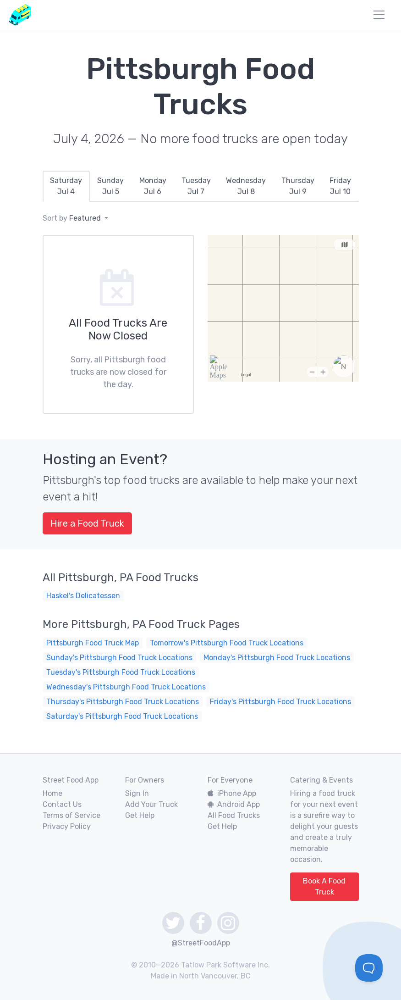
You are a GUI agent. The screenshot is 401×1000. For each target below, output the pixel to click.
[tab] (66, 186)
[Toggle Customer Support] (369, 968)
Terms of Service (71, 815)
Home (52, 793)
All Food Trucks (234, 815)
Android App (234, 804)
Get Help (139, 815)
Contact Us (62, 804)
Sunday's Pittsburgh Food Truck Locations (119, 657)
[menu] (379, 14)
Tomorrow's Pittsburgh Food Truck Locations (226, 643)
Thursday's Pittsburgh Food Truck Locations (122, 701)
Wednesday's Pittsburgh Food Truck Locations (126, 687)
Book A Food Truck (324, 886)
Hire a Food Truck (87, 523)
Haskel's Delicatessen (83, 595)
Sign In (137, 793)
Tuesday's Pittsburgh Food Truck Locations (120, 672)
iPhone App (232, 793)
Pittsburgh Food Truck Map (92, 643)
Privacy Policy (67, 826)
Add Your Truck (151, 804)
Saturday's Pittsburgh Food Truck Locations (122, 716)
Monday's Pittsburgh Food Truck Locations (276, 657)
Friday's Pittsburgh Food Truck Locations (280, 701)
